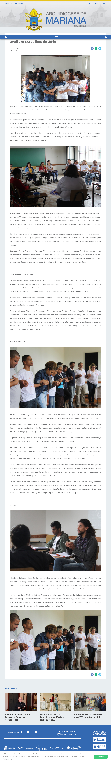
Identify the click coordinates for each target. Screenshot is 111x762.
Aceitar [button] (101, 757)
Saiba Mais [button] (7, 759)
